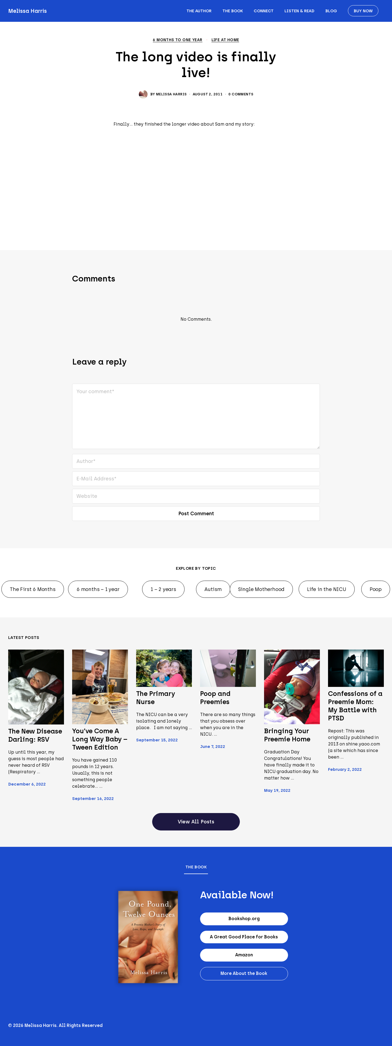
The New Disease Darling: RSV (35, 735)
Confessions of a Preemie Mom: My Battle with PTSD (355, 706)
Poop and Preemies (215, 698)
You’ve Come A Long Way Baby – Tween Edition (99, 739)
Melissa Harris (27, 11)
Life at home (225, 40)
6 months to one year (177, 40)
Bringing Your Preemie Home (287, 735)
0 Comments (240, 94)
